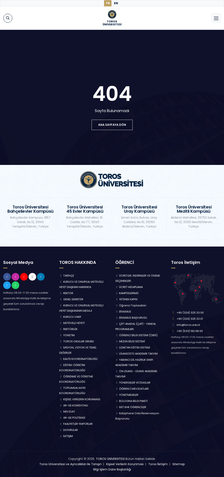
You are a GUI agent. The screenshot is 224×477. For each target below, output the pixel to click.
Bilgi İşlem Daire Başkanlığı (112, 469)
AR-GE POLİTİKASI (72, 417)
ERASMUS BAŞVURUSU (131, 317)
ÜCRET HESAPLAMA (129, 287)
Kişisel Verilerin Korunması (125, 464)
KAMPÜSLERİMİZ (127, 293)
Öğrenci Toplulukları (131, 305)
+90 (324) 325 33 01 (190, 319)
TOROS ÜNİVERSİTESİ (110, 459)
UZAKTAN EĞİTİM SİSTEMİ (132, 347)
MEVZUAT (67, 411)
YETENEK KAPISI (126, 299)
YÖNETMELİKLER (127, 395)
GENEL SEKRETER (71, 299)
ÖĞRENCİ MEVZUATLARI (132, 389)
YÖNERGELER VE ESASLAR (133, 382)
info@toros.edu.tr (188, 325)
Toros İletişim (158, 464)
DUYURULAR (68, 430)
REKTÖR (66, 293)
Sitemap (178, 464)
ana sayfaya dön (112, 125)
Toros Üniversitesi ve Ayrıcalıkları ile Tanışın (70, 464)
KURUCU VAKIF (70, 317)
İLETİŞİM (66, 436)
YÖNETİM (67, 335)
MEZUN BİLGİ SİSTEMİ (130, 341)
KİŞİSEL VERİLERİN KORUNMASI (79, 399)
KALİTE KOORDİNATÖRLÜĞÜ (78, 359)
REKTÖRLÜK (68, 329)
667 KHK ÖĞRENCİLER (130, 407)
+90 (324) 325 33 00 (190, 312)
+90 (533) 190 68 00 (190, 331)
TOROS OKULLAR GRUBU (76, 341)
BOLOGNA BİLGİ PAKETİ (131, 401)
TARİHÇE (66, 275)
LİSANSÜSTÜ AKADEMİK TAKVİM (136, 353)
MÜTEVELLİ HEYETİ (72, 323)
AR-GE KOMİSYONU (73, 405)
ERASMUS (123, 311)
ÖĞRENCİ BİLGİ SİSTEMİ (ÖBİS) (136, 335)
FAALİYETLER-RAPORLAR (76, 424)
